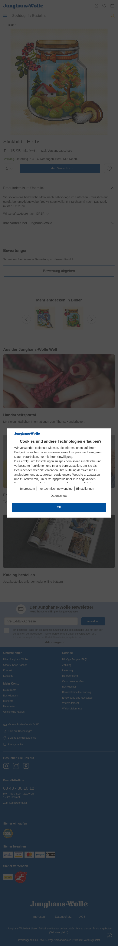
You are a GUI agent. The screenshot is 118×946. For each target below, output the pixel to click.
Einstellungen (85, 488)
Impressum (27, 488)
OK (59, 507)
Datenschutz (59, 495)
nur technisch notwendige (55, 488)
